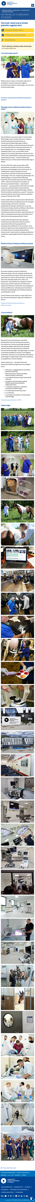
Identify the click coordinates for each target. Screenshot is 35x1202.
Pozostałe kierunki (9, 1168)
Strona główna (7, 10)
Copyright (27, 1187)
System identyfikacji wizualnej (18, 1189)
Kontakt (3, 1175)
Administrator (18, 1187)
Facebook (10, 40)
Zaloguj (17, 1175)
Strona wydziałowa (15, 35)
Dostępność (4, 1189)
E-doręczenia (19, 1192)
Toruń (24, 1175)
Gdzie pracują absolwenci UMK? (11, 400)
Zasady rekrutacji (14, 30)
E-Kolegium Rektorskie (8, 1172)
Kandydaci (16, 10)
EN (12, 1175)
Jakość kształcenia (23, 1172)
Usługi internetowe (6, 1187)
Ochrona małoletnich (7, 1192)
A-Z (9, 1175)
